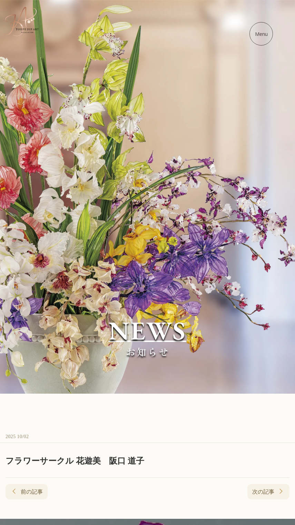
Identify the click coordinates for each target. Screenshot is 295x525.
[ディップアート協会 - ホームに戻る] (21, 21)
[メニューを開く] (261, 34)
